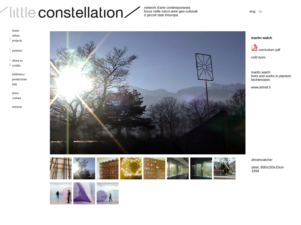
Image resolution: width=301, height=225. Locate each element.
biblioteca (18, 74)
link (14, 84)
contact (16, 98)
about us (17, 60)
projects (17, 40)
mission (17, 106)
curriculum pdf (265, 50)
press (15, 93)
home (15, 30)
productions (19, 79)
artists (16, 35)
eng (252, 11)
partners (17, 50)
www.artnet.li (260, 87)
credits (16, 65)
